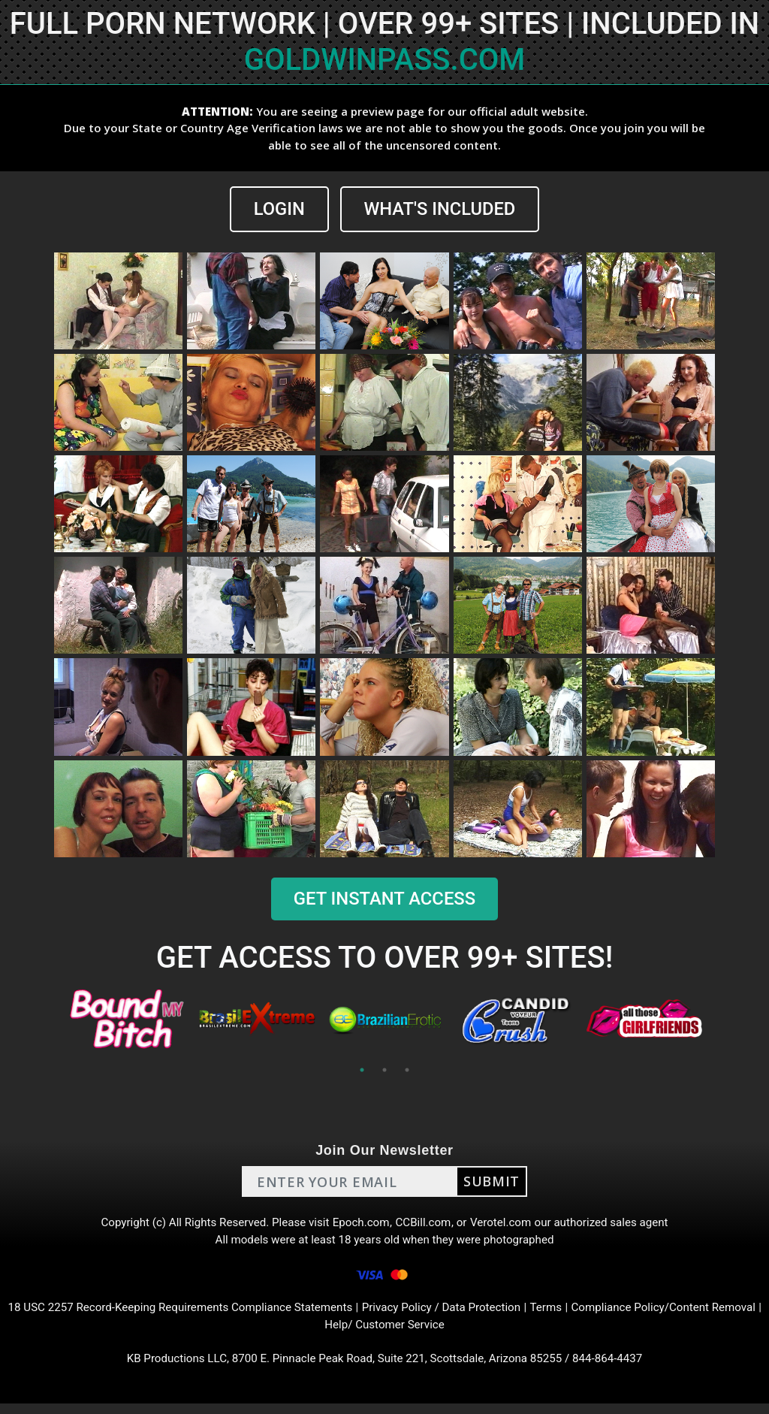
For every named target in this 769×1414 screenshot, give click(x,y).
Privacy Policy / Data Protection (472, 1314)
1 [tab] (361, 1070)
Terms (582, 1314)
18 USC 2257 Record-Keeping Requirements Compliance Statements (197, 1314)
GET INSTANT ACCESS (384, 898)
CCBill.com (425, 1224)
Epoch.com (360, 1224)
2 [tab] (384, 1070)
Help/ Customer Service (411, 1332)
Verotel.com (506, 1224)
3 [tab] (407, 1070)
